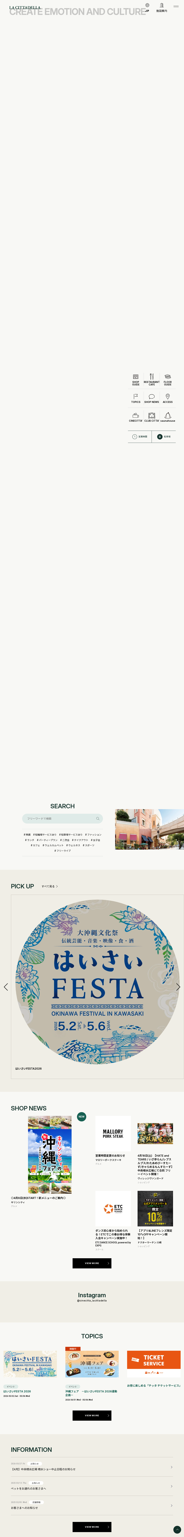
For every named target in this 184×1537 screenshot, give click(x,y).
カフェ (36, 845)
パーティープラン (48, 840)
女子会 (96, 840)
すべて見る (48, 886)
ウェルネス (74, 845)
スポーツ (89, 845)
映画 (28, 834)
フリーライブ (64, 850)
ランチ (30, 840)
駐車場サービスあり (72, 834)
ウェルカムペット (54, 845)
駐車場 (163, 426)
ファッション (94, 834)
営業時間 (139, 426)
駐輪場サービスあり (46, 834)
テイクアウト (81, 840)
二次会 (65, 840)
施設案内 (161, 11)
